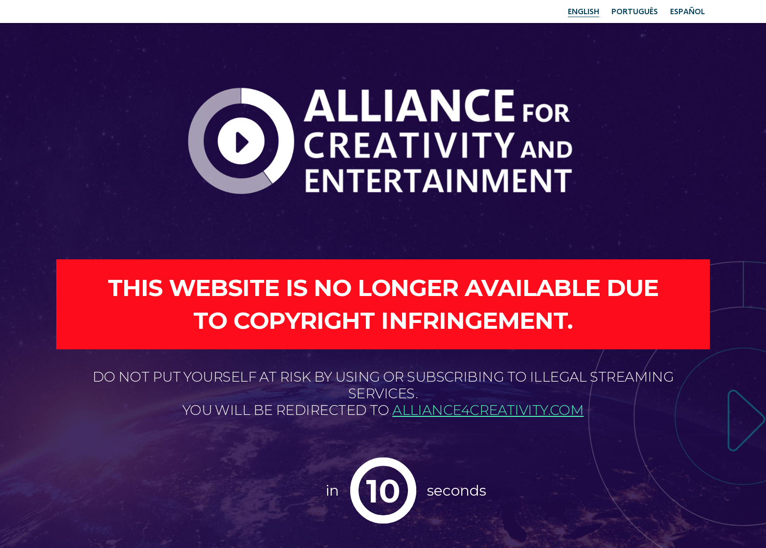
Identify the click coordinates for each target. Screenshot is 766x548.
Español (687, 11)
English (583, 11)
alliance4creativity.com (488, 410)
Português (634, 11)
